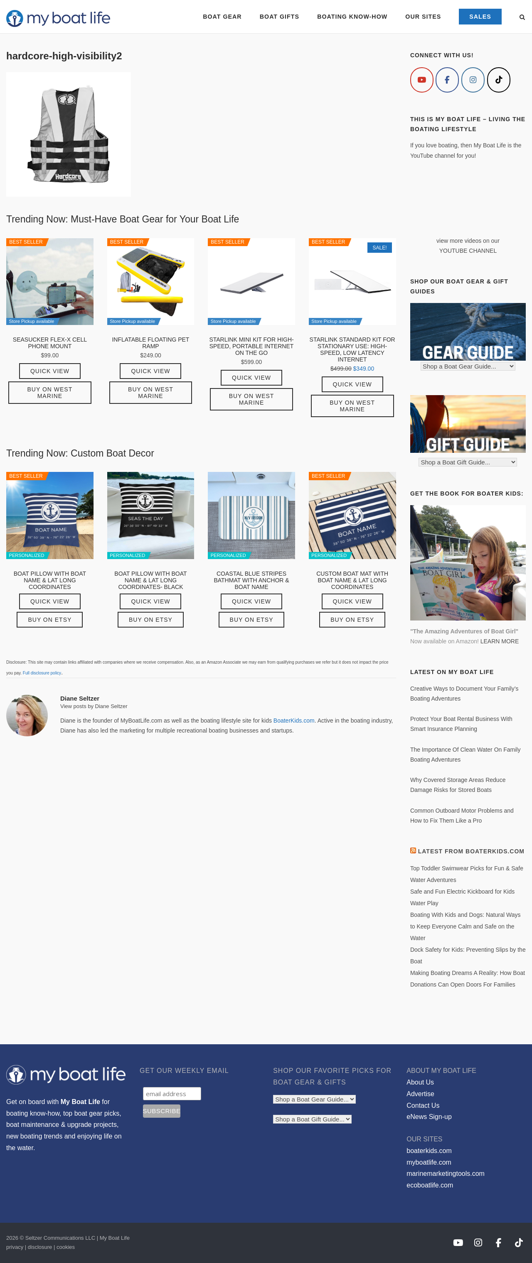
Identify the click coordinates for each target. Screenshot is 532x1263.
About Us (420, 1082)
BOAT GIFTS (279, 16)
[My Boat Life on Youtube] (421, 80)
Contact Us (422, 1105)
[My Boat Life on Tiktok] (498, 80)
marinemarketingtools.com (445, 1173)
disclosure (40, 1247)
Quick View (49, 371)
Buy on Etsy (49, 619)
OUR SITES (423, 16)
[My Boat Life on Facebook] (447, 80)
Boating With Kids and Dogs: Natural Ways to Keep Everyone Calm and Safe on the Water (465, 926)
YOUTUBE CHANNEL (468, 250)
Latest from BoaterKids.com (471, 851)
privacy (14, 1247)
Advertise (420, 1093)
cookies (66, 1247)
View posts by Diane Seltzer (94, 706)
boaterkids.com (429, 1150)
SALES (480, 16)
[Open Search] (522, 17)
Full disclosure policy (42, 673)
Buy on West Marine (50, 392)
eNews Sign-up (429, 1116)
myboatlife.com (428, 1162)
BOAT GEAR (222, 16)
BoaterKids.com (294, 720)
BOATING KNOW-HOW (352, 16)
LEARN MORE (499, 641)
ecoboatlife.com (429, 1185)
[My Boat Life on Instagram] (473, 80)
